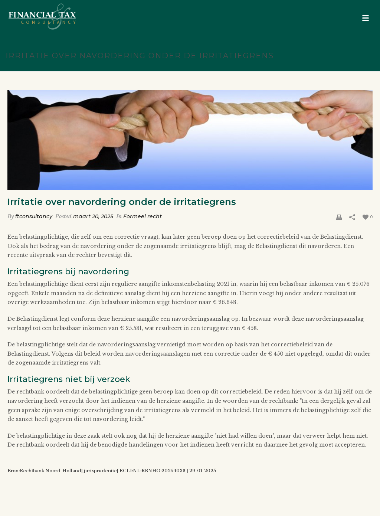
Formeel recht (142, 216)
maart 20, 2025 (93, 216)
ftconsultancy (33, 216)
